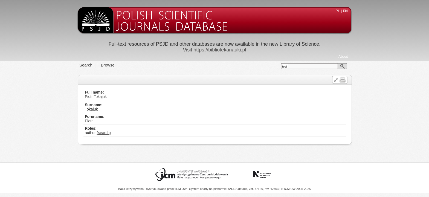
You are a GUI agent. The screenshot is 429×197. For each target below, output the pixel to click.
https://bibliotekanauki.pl (219, 50)
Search (85, 65)
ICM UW (181, 188)
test (284, 66)
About (343, 56)
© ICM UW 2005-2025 (296, 188)
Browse (108, 65)
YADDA (232, 188)
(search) (104, 133)
